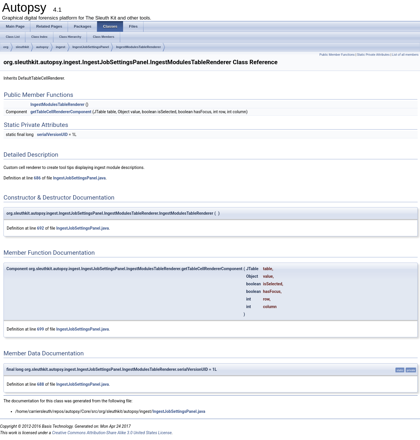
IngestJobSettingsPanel (91, 47)
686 (37, 178)
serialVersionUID (52, 134)
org (5, 47)
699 (40, 329)
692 (40, 228)
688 (40, 384)
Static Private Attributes (373, 55)
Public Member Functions (337, 55)
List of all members (405, 55)
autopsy (42, 47)
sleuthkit (22, 47)
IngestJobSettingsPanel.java (79, 178)
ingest (60, 47)
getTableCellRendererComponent (60, 111)
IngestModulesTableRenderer (138, 47)
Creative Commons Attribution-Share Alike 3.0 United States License (112, 432)
